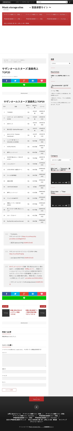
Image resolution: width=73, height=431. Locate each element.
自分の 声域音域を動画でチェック (16, 419)
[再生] (53, 182)
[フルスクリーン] (69, 182)
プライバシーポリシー (36, 421)
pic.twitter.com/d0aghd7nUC (17, 238)
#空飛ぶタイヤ (29, 269)
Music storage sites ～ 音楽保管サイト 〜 (26, 7)
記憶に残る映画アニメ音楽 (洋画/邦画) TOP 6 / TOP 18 (31, 312)
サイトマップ (63, 419)
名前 (4, 368)
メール (4, 375)
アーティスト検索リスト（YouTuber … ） (57, 14)
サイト (4, 382)
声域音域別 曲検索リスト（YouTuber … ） (57, 19)
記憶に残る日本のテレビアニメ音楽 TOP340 (16, 312)
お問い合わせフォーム (14, 414)
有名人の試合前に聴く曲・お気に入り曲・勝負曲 (16, 23)
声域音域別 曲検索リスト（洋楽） (34, 19)
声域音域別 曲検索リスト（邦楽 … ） (13, 19)
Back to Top (36, 399)
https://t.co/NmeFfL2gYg (16, 254)
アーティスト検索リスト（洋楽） (34, 14)
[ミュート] (66, 182)
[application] (61, 178)
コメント (4, 352)
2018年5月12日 (28, 257)
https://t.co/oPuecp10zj (29, 236)
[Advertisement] (36, 41)
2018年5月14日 (28, 242)
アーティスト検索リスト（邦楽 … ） (13, 14)
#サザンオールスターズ (16, 266)
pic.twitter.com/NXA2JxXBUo (34, 278)
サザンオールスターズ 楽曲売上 (11, 76)
